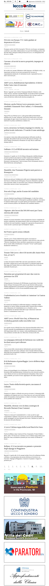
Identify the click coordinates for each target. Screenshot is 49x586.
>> (9, 469)
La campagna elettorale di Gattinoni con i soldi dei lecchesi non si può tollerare (23, 341)
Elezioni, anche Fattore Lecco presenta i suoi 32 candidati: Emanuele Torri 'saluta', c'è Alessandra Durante (23, 106)
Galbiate (6, 153)
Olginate (6, 217)
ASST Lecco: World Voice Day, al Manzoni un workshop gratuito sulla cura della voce (21, 319)
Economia (7, 300)
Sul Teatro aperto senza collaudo (16, 232)
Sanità (6, 279)
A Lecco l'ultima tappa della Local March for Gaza (23, 427)
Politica (6, 111)
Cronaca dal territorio (11, 152)
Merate (11, 89)
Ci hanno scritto (9, 194)
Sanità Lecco (8, 87)
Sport (6, 257)
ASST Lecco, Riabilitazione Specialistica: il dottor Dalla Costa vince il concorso (23, 84)
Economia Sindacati (10, 66)
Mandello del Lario (10, 68)
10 (41, 466)
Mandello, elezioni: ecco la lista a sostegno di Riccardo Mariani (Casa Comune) (21, 407)
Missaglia (7, 281)
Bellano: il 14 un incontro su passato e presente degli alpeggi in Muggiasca (22, 447)
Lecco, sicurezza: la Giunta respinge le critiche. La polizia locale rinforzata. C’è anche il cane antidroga (24, 129)
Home (21, 31)
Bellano (16, 89)
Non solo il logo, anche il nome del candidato (21, 191)
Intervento (7, 344)
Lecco (6, 46)
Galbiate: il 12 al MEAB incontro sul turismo (21, 149)
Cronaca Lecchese (9, 45)
